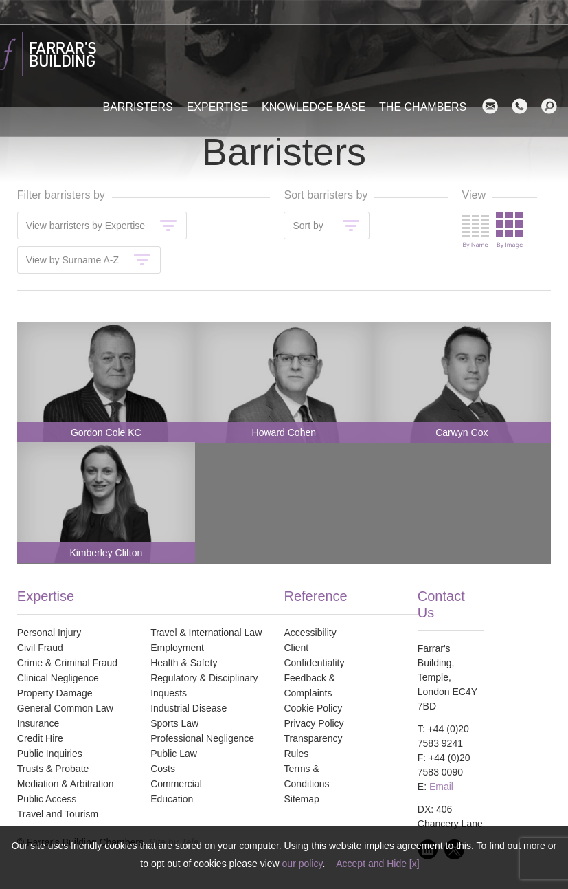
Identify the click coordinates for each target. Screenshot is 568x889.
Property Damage (55, 693)
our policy (302, 863)
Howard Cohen (284, 432)
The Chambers (422, 107)
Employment (177, 647)
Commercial (176, 783)
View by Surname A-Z (72, 259)
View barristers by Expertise (85, 225)
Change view (492, 230)
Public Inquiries (49, 753)
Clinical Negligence (58, 677)
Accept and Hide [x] (377, 863)
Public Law (173, 753)
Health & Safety (183, 662)
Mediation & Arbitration (65, 783)
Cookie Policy (313, 708)
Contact (525, 106)
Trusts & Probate (53, 768)
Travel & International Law (206, 632)
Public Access (46, 798)
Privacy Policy (313, 723)
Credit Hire (40, 738)
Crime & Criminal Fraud (67, 662)
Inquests (168, 693)
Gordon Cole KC (106, 432)
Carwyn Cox (461, 432)
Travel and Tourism (57, 814)
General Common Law (65, 708)
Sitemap (301, 798)
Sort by (308, 225)
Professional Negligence (202, 738)
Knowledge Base (313, 107)
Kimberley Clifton (105, 552)
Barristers (138, 107)
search (554, 106)
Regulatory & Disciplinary (204, 677)
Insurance (38, 723)
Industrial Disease (188, 708)
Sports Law (174, 723)
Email (495, 106)
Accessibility (310, 632)
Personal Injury (49, 632)
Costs (162, 768)
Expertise (218, 107)
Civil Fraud (40, 647)
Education (171, 798)
